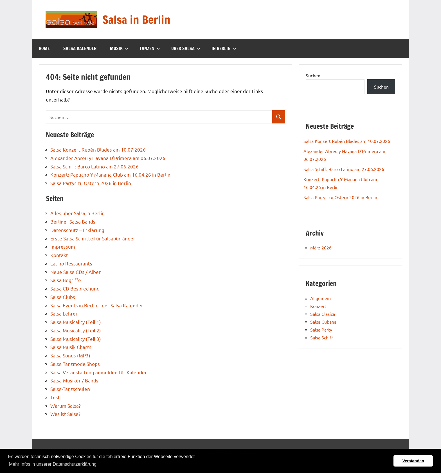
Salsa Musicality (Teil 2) (75, 330)
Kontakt (59, 255)
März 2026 (321, 247)
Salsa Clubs (62, 297)
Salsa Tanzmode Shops (75, 364)
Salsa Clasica (322, 314)
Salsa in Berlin (136, 20)
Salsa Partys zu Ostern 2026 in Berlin (90, 183)
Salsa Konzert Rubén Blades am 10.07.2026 (98, 149)
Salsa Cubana (323, 322)
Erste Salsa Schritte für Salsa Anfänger (92, 238)
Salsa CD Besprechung (75, 288)
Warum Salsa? (65, 406)
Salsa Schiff (321, 337)
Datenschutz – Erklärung (77, 230)
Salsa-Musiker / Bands (74, 380)
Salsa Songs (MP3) (70, 355)
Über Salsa (185, 48)
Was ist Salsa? (65, 414)
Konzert (318, 306)
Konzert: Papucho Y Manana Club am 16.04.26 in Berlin (110, 174)
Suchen (313, 75)
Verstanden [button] (413, 461)
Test (55, 397)
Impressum (62, 246)
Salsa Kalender (79, 48)
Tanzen (150, 48)
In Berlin (224, 48)
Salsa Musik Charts (70, 347)
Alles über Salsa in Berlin (77, 213)
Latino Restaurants (71, 263)
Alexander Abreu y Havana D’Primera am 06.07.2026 (107, 158)
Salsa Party (321, 329)
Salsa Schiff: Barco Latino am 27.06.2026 (94, 166)
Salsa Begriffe (65, 280)
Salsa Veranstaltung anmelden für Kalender (98, 372)
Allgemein (320, 298)
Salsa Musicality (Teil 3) (75, 339)
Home (44, 48)
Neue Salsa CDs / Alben (76, 272)
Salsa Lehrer (64, 313)
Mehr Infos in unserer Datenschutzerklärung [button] (52, 464)
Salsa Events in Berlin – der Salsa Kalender (96, 305)
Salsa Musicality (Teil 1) (75, 322)
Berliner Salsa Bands (72, 221)
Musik (119, 48)
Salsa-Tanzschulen (70, 389)
